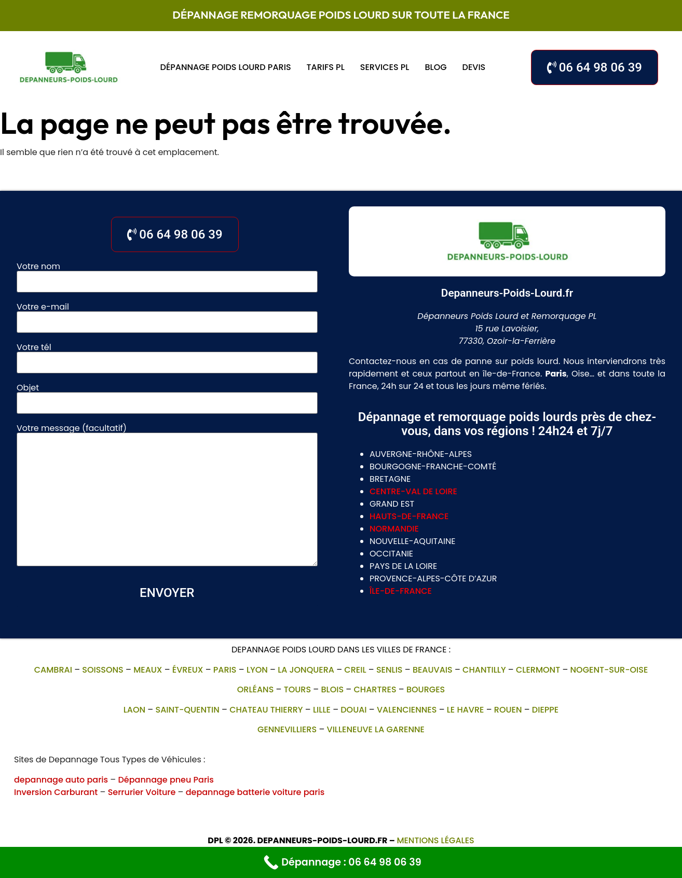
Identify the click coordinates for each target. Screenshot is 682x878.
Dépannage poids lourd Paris (225, 67)
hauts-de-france (409, 516)
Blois (332, 689)
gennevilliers (287, 729)
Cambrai (53, 670)
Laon (134, 710)
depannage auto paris (61, 780)
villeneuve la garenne (376, 729)
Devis (474, 67)
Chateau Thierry (266, 710)
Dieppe (545, 710)
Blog (435, 67)
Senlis (389, 670)
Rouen (508, 710)
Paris (225, 670)
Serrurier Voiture (142, 792)
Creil (355, 670)
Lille (322, 710)
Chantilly (484, 670)
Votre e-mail (167, 315)
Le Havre (465, 710)
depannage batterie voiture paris (255, 792)
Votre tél (167, 355)
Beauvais (433, 670)
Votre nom (167, 274)
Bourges (425, 689)
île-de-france (401, 591)
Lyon (257, 670)
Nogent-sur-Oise (609, 670)
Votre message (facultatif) (167, 496)
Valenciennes (407, 710)
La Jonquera (306, 670)
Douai (353, 710)
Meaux (147, 670)
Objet (167, 396)
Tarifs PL (326, 67)
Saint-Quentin (187, 710)
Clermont (538, 670)
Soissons (103, 670)
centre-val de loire (413, 491)
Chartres (374, 689)
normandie (394, 529)
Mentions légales (435, 840)
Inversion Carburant (56, 792)
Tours (297, 689)
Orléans (255, 689)
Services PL (385, 67)
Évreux (187, 670)
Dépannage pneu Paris (165, 780)
